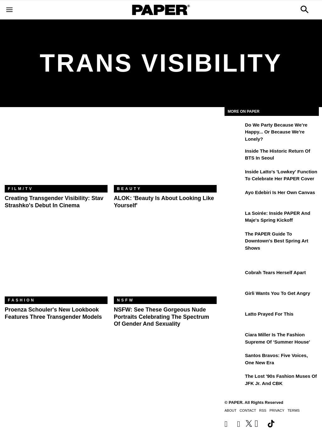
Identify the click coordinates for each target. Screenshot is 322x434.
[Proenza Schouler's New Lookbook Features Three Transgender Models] (56, 262)
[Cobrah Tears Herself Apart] (234, 277)
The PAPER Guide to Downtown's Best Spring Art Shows (276, 241)
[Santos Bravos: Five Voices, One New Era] (234, 360)
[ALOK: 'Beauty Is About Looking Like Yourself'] (165, 151)
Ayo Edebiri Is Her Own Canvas (280, 192)
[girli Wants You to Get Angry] (234, 298)
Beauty (129, 189)
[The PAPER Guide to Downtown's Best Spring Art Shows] (234, 238)
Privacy (276, 410)
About (230, 410)
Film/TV (20, 189)
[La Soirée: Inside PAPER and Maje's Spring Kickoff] (234, 217)
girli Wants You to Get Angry (277, 293)
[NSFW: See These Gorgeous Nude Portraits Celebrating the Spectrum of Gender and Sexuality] (165, 262)
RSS (262, 410)
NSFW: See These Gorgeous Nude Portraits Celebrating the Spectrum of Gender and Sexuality (161, 317)
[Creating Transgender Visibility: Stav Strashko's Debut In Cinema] (56, 151)
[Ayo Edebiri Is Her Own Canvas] (234, 197)
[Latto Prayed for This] (234, 318)
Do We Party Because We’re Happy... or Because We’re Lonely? (276, 132)
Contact (248, 410)
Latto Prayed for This (269, 314)
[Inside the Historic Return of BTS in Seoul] (234, 155)
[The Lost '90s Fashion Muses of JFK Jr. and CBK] (234, 380)
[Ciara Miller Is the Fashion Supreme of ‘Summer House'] (234, 339)
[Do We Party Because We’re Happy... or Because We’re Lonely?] (234, 129)
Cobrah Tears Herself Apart (275, 272)
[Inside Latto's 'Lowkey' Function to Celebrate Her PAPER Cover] (234, 176)
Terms (293, 410)
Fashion (21, 300)
